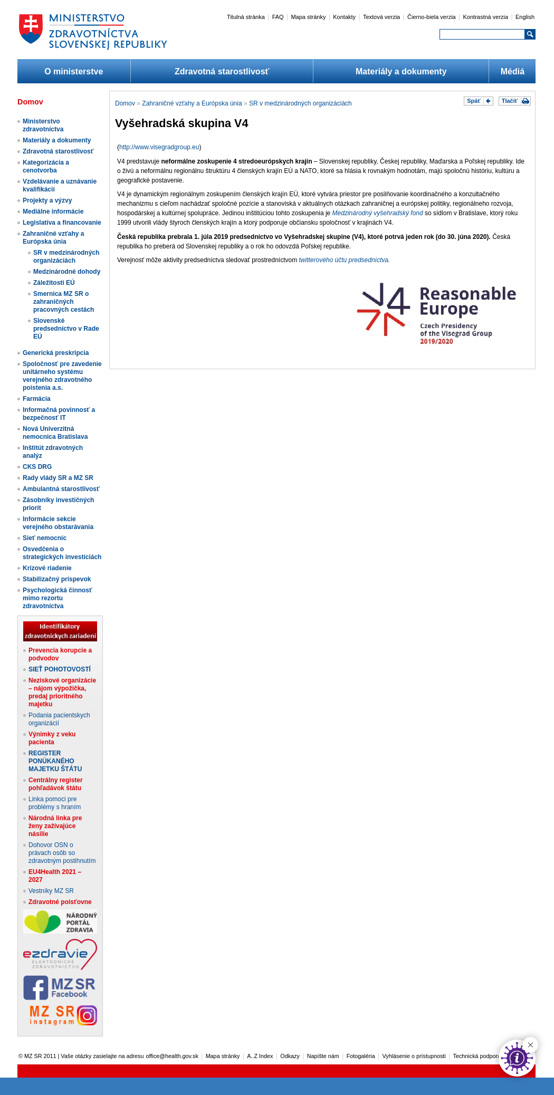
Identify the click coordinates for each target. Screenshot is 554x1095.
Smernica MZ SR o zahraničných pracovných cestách (63, 301)
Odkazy (290, 1056)
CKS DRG (37, 466)
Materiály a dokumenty (401, 71)
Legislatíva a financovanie (62, 222)
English (524, 17)
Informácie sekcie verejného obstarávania (58, 523)
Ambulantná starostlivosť (61, 489)
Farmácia (37, 398)
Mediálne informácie (53, 211)
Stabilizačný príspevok (57, 579)
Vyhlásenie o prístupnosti (414, 1056)
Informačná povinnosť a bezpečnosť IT (59, 413)
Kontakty (344, 17)
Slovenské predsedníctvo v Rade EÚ (66, 328)
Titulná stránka (246, 17)
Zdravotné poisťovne (60, 902)
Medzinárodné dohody (66, 271)
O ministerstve (73, 71)
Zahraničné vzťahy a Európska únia (53, 237)
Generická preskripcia (56, 353)
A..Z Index (260, 1056)
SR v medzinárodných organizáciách (66, 256)
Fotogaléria (361, 1056)
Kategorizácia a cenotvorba (46, 166)
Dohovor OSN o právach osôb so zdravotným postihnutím (61, 853)
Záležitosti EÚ (54, 282)
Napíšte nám (323, 1056)
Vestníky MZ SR (51, 891)
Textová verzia (381, 17)
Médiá (512, 71)
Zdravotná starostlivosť (222, 71)
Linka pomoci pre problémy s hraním (54, 803)
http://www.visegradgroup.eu (159, 147)
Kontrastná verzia (486, 17)
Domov (125, 103)
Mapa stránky (308, 17)
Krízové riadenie (47, 568)
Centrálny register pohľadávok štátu (55, 784)
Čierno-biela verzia (431, 17)
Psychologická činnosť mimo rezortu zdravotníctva (57, 598)
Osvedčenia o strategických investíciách (62, 553)
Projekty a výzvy (47, 200)
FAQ (278, 17)
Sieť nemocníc (44, 538)
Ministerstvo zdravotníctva (43, 125)
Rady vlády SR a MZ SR (58, 478)
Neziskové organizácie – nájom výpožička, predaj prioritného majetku (62, 692)
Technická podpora (477, 1056)
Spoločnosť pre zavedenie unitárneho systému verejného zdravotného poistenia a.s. (62, 375)
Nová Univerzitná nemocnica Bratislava (55, 432)
